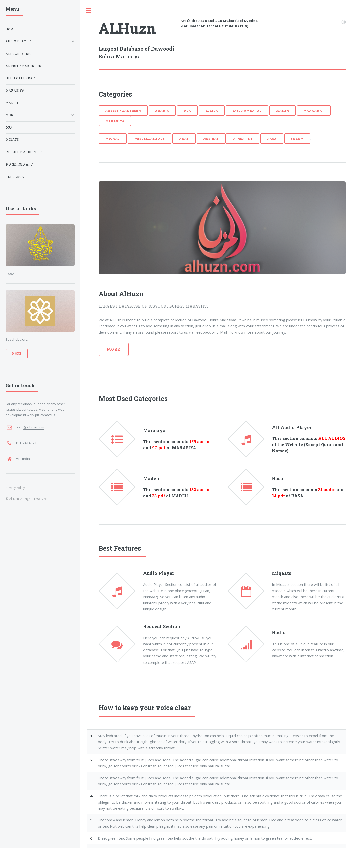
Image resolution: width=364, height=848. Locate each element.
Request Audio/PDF (24, 152)
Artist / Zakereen (123, 110)
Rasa (272, 138)
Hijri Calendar (20, 78)
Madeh (282, 110)
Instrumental (247, 110)
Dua (187, 110)
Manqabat (313, 110)
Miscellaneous (149, 138)
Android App (20, 164)
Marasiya (115, 121)
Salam (297, 138)
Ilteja (212, 110)
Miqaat (112, 138)
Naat (184, 138)
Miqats (12, 140)
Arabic (162, 110)
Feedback (15, 177)
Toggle (88, 10)
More (113, 349)
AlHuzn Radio (19, 54)
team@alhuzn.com (30, 427)
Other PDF (242, 138)
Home (11, 29)
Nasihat (211, 138)
